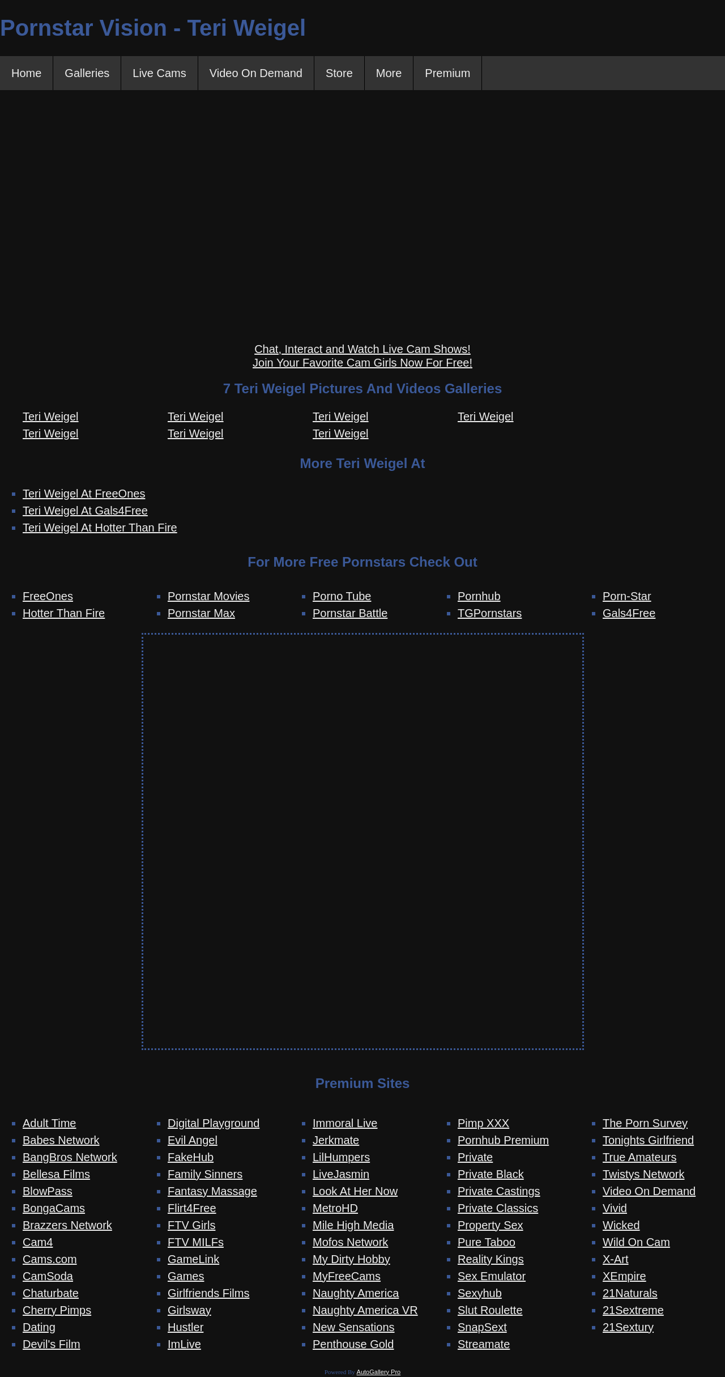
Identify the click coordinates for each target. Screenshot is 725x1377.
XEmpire (624, 1276)
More (389, 73)
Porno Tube (342, 596)
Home (26, 73)
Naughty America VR (365, 1310)
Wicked (621, 1225)
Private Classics (498, 1208)
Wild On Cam (636, 1242)
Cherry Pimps (57, 1310)
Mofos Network (350, 1242)
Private (475, 1157)
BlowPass (47, 1191)
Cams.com (50, 1259)
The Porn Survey (645, 1123)
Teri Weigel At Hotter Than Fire (100, 527)
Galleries (87, 73)
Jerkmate (336, 1140)
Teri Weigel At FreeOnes (84, 493)
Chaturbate (51, 1293)
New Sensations (354, 1327)
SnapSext (482, 1327)
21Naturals (630, 1293)
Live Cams (159, 73)
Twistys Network (643, 1174)
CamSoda (48, 1276)
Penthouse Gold (353, 1344)
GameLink (193, 1259)
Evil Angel (193, 1140)
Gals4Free (629, 613)
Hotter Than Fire (64, 613)
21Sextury (628, 1327)
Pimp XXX (483, 1123)
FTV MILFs (196, 1242)
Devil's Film (51, 1344)
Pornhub (479, 596)
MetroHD (335, 1208)
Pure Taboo (486, 1242)
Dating (39, 1327)
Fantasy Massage (212, 1191)
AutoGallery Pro (379, 1371)
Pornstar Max (201, 613)
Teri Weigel (51, 416)
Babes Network (61, 1140)
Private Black (491, 1174)
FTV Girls (191, 1225)
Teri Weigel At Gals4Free (85, 510)
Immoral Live (345, 1123)
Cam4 (38, 1242)
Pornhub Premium (503, 1140)
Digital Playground (213, 1123)
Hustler (185, 1327)
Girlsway (189, 1310)
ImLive (184, 1344)
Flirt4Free (192, 1208)
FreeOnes (48, 596)
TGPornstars (490, 613)
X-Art (616, 1259)
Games (186, 1276)
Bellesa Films (56, 1174)
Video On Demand (256, 73)
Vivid (615, 1208)
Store (339, 73)
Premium (447, 73)
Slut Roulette (490, 1310)
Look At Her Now (355, 1191)
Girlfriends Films (208, 1293)
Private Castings (499, 1191)
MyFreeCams (347, 1276)
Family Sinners (205, 1174)
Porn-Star (627, 596)
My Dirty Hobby (351, 1259)
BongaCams (54, 1208)
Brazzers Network (67, 1225)
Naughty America (356, 1293)
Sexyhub (480, 1293)
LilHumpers (341, 1157)
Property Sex (490, 1225)
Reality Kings (491, 1259)
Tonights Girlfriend (648, 1140)
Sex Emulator (492, 1276)
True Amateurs (639, 1157)
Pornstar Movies (209, 596)
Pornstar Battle (350, 613)
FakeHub (191, 1157)
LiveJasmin (341, 1174)
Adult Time (49, 1123)
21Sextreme (633, 1310)
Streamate (484, 1344)
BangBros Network (70, 1157)
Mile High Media (353, 1225)
